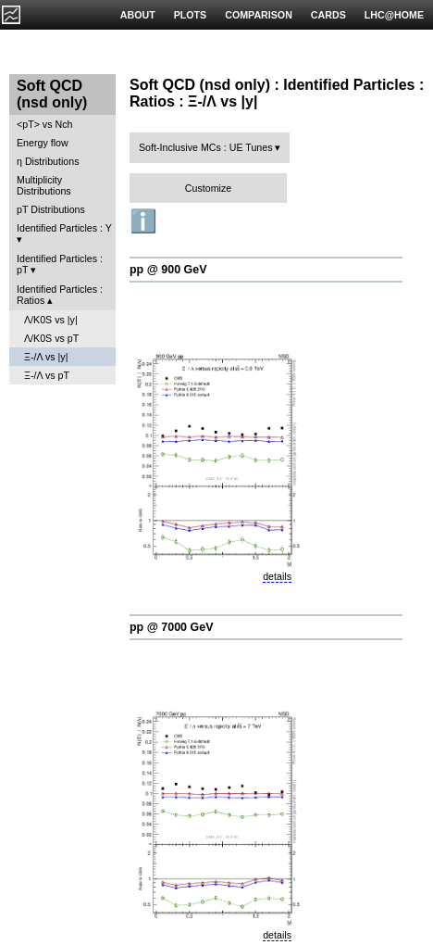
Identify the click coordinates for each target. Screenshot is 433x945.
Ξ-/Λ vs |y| (46, 356)
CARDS (328, 14)
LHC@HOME (394, 14)
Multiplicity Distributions (44, 185)
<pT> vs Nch (44, 124)
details (277, 576)
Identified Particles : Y (64, 227)
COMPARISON (258, 14)
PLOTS (190, 14)
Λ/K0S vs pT (51, 338)
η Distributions (48, 161)
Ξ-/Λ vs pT (46, 375)
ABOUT (137, 14)
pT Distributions (51, 209)
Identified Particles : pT (60, 264)
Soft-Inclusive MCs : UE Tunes (206, 147)
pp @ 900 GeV (168, 269)
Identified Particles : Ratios (60, 295)
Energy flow (42, 142)
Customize (208, 188)
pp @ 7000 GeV (171, 627)
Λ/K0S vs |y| (51, 319)
